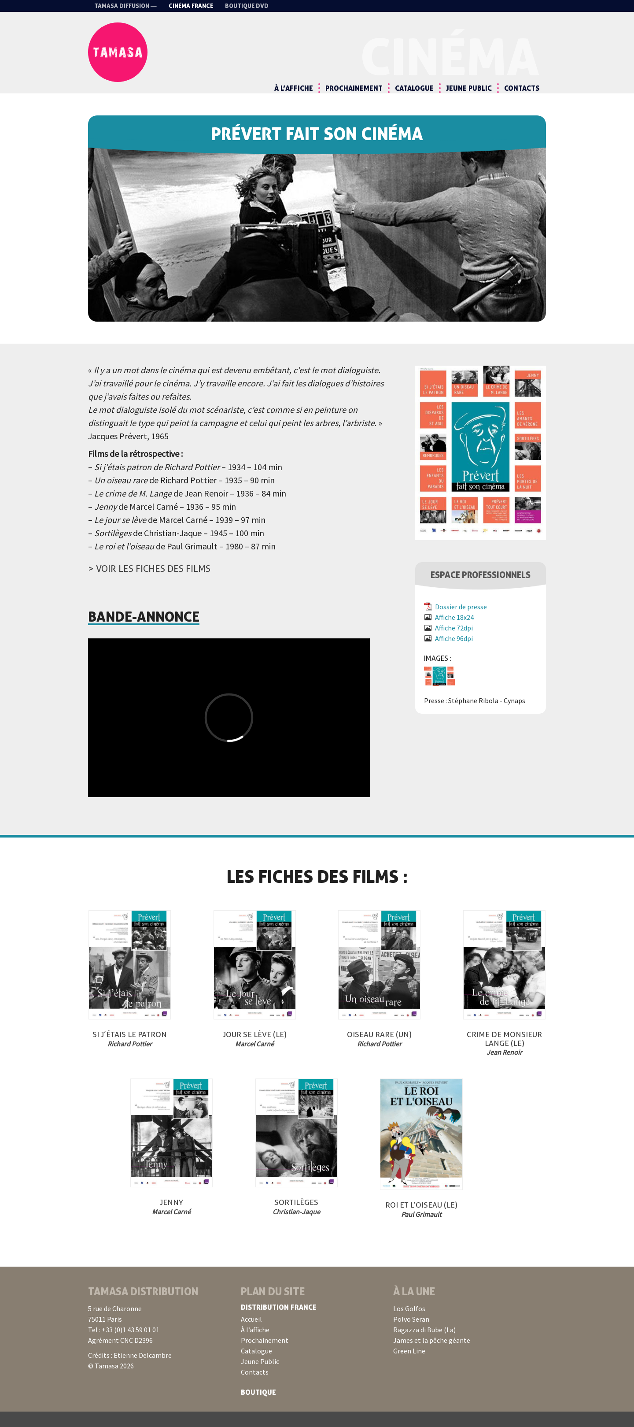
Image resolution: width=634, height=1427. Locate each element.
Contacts (521, 88)
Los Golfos (409, 1324)
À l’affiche (293, 88)
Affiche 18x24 (454, 632)
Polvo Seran (411, 1334)
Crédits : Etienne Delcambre (130, 1370)
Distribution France (279, 1322)
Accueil (251, 1334)
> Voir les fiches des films (149, 583)
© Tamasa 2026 (111, 1381)
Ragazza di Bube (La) (424, 1345)
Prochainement (354, 88)
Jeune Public (469, 88)
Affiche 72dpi (454, 643)
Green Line (409, 1366)
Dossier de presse (461, 622)
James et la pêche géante (431, 1355)
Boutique (258, 1407)
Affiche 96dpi (454, 653)
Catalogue (414, 88)
